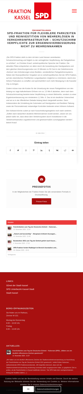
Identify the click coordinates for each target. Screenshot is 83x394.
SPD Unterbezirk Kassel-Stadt (20, 289)
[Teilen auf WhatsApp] (26, 150)
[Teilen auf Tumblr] (49, 150)
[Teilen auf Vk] (57, 150)
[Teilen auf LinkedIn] (41, 150)
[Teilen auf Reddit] (65, 150)
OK (28, 389)
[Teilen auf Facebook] (10, 150)
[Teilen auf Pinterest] (34, 150)
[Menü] (73, 11)
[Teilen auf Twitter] (18, 150)
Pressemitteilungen (41, 30)
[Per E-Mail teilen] (73, 150)
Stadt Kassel (12, 293)
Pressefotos (41, 187)
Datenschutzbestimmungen (48, 389)
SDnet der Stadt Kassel (17, 285)
